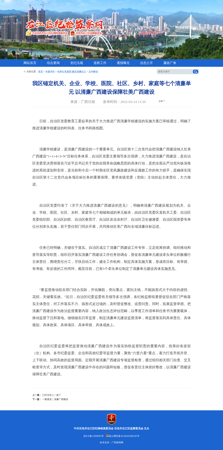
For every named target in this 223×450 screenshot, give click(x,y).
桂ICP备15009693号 (94, 436)
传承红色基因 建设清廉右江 (71, 71)
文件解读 (93, 71)
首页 (40, 71)
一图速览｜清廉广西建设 (55, 399)
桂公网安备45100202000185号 (122, 436)
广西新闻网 (117, 442)
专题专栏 (50, 71)
